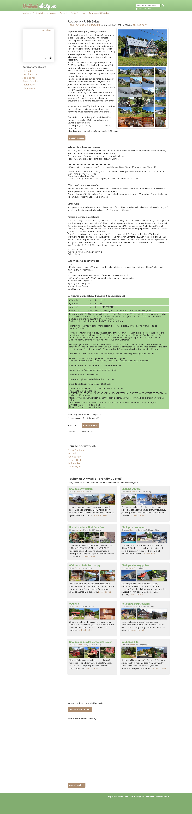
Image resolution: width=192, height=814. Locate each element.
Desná (80, 530)
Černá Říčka (82, 645)
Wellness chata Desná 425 (84, 565)
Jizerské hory (140, 25)
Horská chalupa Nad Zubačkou (87, 527)
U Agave (74, 603)
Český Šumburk (78, 13)
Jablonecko (74, 463)
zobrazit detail (100, 515)
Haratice (133, 530)
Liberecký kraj (75, 466)
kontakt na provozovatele (157, 797)
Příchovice (133, 492)
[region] (38, 46)
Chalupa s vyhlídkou (81, 489)
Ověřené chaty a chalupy (44, 13)
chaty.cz (39, 6)
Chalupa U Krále (131, 489)
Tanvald (63, 13)
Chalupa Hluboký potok (135, 565)
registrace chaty (115, 797)
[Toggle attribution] (50, 57)
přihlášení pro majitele (134, 797)
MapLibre (46, 58)
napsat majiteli (76, 138)
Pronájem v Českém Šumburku (84, 25)
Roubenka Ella (129, 642)
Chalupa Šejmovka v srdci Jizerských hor (90, 642)
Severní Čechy (75, 460)
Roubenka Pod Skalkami (135, 603)
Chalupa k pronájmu (133, 527)
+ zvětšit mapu (47, 30)
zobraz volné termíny (80, 709)
